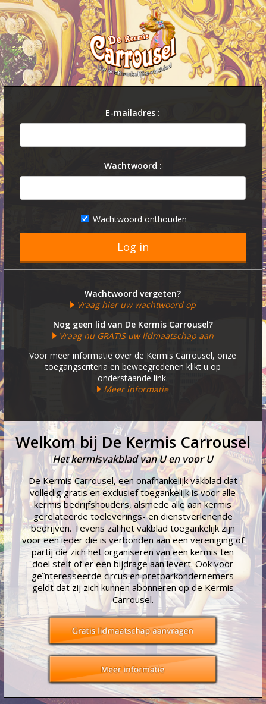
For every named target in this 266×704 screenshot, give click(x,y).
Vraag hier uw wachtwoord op (136, 304)
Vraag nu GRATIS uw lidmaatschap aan (136, 335)
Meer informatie (136, 389)
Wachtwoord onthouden (134, 219)
